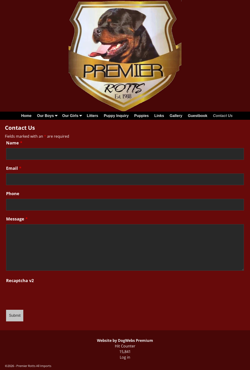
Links (159, 116)
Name (14, 143)
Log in (125, 357)
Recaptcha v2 (20, 280)
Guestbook (197, 116)
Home (26, 116)
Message (17, 219)
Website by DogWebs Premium (125, 340)
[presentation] (41, 295)
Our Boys (48, 116)
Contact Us (223, 116)
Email (13, 168)
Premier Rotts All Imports (33, 366)
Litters (92, 116)
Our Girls (73, 116)
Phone (12, 193)
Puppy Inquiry (116, 116)
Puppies (141, 116)
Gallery (176, 116)
